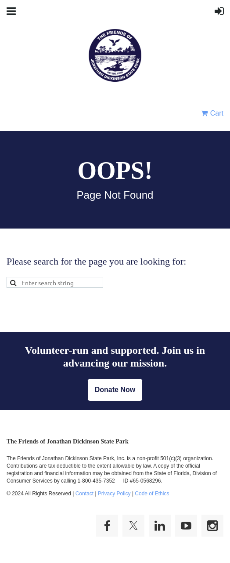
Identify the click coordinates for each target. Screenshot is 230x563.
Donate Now (115, 389)
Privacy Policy (114, 493)
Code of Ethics (152, 493)
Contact (84, 493)
